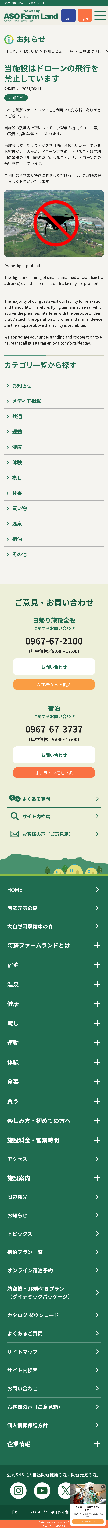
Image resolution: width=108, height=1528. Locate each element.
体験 (17, 462)
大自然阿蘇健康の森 (30, 926)
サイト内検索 (36, 816)
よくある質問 (36, 798)
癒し (17, 477)
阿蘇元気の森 (22, 907)
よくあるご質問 (25, 1333)
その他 (19, 554)
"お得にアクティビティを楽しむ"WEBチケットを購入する (54, 1524)
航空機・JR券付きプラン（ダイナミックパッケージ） (40, 1292)
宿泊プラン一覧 (25, 1251)
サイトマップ (22, 1351)
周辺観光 (17, 1196)
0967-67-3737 (54, 728)
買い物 (19, 508)
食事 (17, 492)
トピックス (20, 1233)
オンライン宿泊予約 (54, 773)
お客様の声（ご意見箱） (47, 834)
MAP (68, 19)
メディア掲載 (26, 400)
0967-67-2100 (54, 640)
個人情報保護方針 (27, 1425)
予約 (85, 19)
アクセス (17, 1159)
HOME (14, 889)
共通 (17, 416)
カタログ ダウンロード (33, 1315)
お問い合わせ (54, 667)
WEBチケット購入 (54, 684)
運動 (17, 431)
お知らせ (16, 97)
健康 (17, 446)
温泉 (17, 523)
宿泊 (17, 538)
